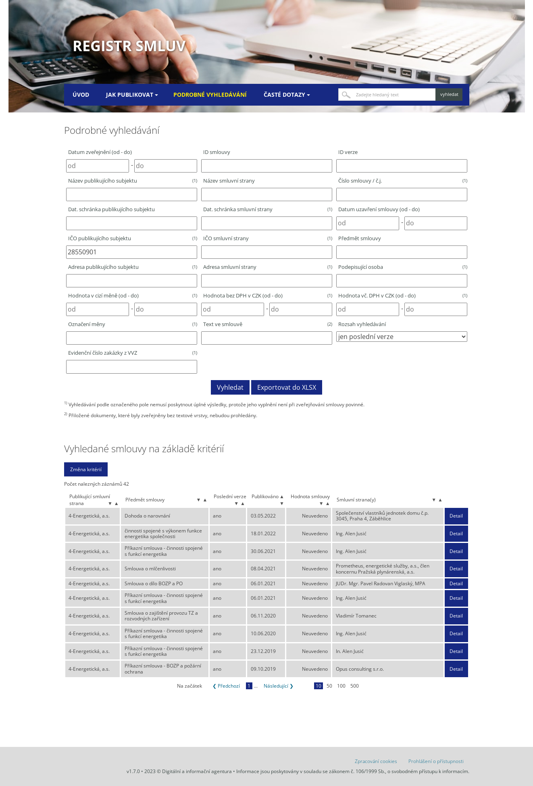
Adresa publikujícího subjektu (132, 267)
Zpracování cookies (376, 761)
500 (354, 685)
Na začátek (189, 685)
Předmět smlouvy (359, 238)
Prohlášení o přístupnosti (436, 761)
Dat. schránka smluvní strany (267, 209)
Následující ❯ (279, 685)
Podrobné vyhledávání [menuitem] (210, 94)
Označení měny (132, 324)
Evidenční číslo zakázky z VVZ (132, 352)
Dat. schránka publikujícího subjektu (111, 209)
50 (329, 685)
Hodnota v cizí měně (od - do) (132, 295)
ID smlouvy (216, 152)
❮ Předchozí (226, 685)
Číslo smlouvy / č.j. (402, 180)
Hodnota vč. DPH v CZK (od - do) (402, 295)
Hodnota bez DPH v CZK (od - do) (267, 295)
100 (341, 685)
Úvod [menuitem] (81, 94)
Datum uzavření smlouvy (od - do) (379, 209)
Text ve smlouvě (267, 324)
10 (318, 685)
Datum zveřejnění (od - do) (100, 152)
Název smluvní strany (229, 180)
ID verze (348, 152)
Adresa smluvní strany (267, 267)
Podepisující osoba (402, 267)
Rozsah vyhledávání (362, 324)
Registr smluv (129, 46)
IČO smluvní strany (267, 238)
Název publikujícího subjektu (132, 180)
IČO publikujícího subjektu (132, 238)
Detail (456, 516)
